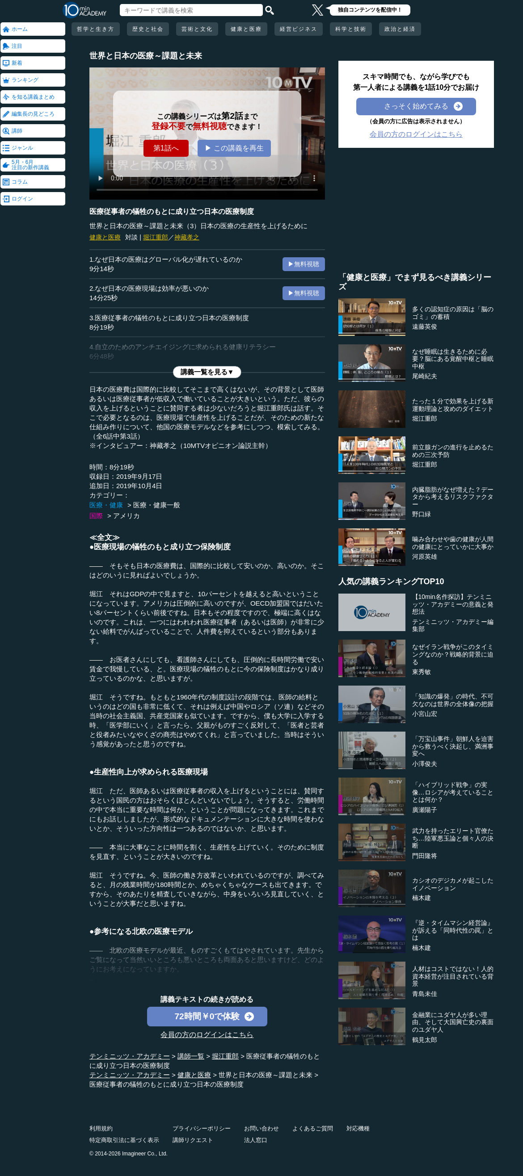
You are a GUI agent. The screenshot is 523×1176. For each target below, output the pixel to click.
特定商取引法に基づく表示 (124, 1140)
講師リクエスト (193, 1140)
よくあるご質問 (312, 1128)
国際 (96, 515)
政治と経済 (400, 29)
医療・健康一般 (156, 505)
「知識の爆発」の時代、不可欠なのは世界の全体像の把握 (452, 700)
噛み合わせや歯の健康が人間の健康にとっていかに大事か (452, 543)
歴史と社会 (148, 29)
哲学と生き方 (95, 29)
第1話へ (166, 148)
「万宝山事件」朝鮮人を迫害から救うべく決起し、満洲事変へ (452, 746)
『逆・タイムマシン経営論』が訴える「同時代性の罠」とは (452, 930)
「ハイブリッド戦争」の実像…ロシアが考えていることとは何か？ (452, 792)
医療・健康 (106, 505)
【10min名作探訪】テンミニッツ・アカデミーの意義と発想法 (452, 604)
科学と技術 (351, 29)
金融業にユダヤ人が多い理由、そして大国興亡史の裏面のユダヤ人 (452, 1022)
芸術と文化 (197, 29)
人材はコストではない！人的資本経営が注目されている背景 (452, 976)
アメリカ (126, 515)
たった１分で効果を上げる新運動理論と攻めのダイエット (452, 405)
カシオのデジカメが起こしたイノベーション (452, 884)
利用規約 (101, 1128)
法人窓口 (255, 1140)
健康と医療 (246, 29)
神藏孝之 (186, 237)
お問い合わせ (261, 1128)
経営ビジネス (298, 29)
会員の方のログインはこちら (206, 1034)
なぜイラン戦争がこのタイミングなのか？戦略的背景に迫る (452, 654)
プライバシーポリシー (202, 1128)
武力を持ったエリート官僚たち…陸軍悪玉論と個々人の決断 (452, 838)
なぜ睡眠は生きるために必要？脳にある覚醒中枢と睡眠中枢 (452, 359)
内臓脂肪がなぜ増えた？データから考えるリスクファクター (452, 497)
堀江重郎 (155, 237)
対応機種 (358, 1128)
